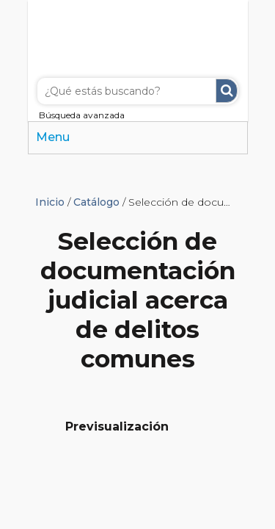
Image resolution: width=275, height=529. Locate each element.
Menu (53, 137)
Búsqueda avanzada (82, 114)
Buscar (227, 91)
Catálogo (96, 202)
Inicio (50, 202)
